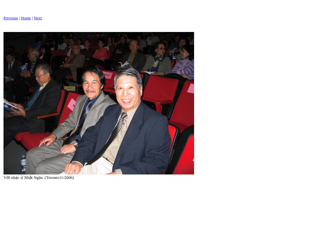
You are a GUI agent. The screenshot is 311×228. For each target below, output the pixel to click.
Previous (10, 18)
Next (38, 18)
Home (26, 18)
